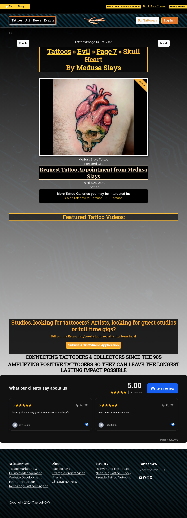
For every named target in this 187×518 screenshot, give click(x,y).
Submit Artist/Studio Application (93, 345)
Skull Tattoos (112, 198)
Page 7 (106, 51)
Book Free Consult (158, 6)
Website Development (25, 477)
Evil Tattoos (93, 198)
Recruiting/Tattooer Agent (28, 486)
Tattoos (17, 20)
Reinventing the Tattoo (113, 469)
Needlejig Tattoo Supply (113, 473)
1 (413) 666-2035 (64, 482)
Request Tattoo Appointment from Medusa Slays (93, 173)
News (37, 20)
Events (49, 20)
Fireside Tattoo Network (113, 477)
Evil (83, 51)
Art (27, 20)
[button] (147, 20)
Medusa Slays (98, 67)
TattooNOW (61, 469)
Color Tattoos (74, 198)
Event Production (22, 482)
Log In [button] (168, 20)
